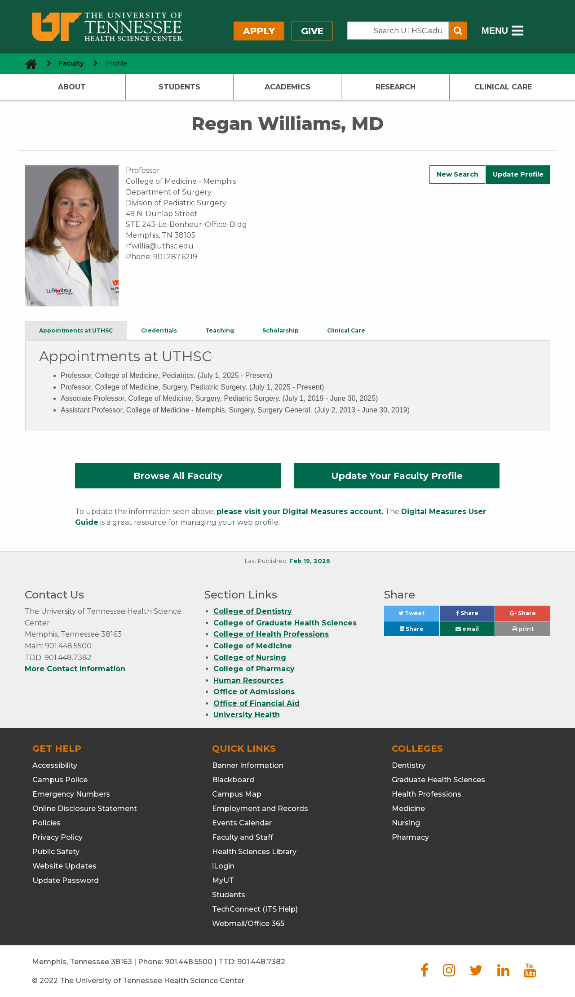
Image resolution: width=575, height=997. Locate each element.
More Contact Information (75, 669)
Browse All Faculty (177, 475)
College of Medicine (252, 646)
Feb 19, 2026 (309, 561)
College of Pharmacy (254, 669)
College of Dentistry (252, 611)
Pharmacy (410, 837)
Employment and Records (260, 808)
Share (475, 615)
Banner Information (247, 765)
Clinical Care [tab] (346, 330)
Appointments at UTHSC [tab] (76, 330)
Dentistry (408, 765)
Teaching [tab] (219, 330)
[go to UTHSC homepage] (27, 64)
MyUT (223, 880)
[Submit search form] (458, 31)
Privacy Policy (57, 837)
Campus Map (236, 794)
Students (179, 87)
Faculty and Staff (242, 837)
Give (312, 31)
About (72, 87)
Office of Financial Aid (256, 703)
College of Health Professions (271, 634)
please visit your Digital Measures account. (300, 511)
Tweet (418, 615)
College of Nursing (249, 657)
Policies (46, 823)
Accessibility (54, 765)
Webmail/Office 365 (248, 923)
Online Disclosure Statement (84, 808)
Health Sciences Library (254, 851)
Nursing (406, 823)
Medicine (408, 808)
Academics (287, 87)
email (467, 628)
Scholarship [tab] (280, 330)
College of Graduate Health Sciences (285, 623)
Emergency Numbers (71, 794)
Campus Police (60, 779)
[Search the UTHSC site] (398, 31)
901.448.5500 (188, 961)
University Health (246, 714)
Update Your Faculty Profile (397, 475)
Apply (259, 31)
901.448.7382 (261, 961)
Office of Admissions (254, 691)
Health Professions (426, 794)
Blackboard (233, 779)
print (523, 628)
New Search (457, 174)
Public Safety (56, 851)
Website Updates (64, 866)
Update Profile (518, 174)
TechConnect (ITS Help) (255, 909)
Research (396, 87)
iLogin (223, 866)
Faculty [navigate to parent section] (71, 63)
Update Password (65, 880)
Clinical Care (503, 87)
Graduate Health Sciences (438, 779)
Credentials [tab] (159, 330)
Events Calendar (242, 823)
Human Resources (248, 680)
